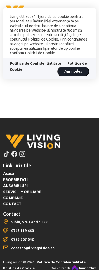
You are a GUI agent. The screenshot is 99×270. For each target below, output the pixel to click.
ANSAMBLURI (15, 191)
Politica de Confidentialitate (35, 63)
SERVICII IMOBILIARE (22, 197)
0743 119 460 (22, 236)
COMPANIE (13, 203)
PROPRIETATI (15, 185)
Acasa (8, 179)
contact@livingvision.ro (33, 254)
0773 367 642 (22, 245)
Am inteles (73, 71)
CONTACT (12, 209)
